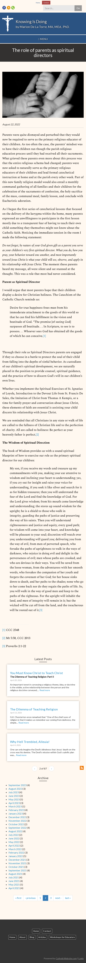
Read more (45, 690)
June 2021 (14, 880)
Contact (46, 3)
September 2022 (17, 827)
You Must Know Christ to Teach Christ (36, 673)
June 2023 (14, 795)
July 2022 (14, 834)
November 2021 (17, 863)
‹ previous (30, 897)
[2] (37, 434)
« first (18, 897)
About (22, 937)
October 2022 (16, 824)
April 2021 (14, 888)
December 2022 (17, 817)
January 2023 (16, 813)
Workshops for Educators (62, 937)
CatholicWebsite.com (66, 958)
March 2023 (15, 806)
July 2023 (14, 792)
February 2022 (16, 852)
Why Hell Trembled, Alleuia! (29, 742)
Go (78, 8)
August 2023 (15, 788)
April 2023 (14, 802)
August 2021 (15, 873)
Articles (42, 937)
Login (81, 958)
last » (68, 897)
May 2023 (14, 799)
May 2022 (14, 841)
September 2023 (17, 785)
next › (58, 897)
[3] (40, 610)
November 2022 (17, 820)
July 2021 (14, 877)
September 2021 (17, 870)
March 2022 (15, 849)
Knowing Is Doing (31, 21)
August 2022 (15, 831)
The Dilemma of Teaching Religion (34, 709)
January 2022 (16, 856)
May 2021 (14, 884)
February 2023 (16, 809)
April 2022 (14, 845)
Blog (32, 937)
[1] (44, 336)
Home (38, 3)
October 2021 (16, 866)
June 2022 (14, 838)
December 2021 (17, 859)
